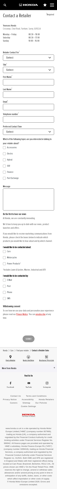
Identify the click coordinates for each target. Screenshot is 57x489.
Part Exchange (11, 178)
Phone (7, 292)
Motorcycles (10, 257)
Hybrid (7, 159)
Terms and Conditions (36, 396)
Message (6, 186)
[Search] (4, 5)
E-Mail (7, 279)
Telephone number (11, 114)
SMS (6, 298)
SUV (6, 165)
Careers (13, 403)
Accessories (10, 147)
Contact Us (15, 396)
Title (5, 64)
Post (7, 286)
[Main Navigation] (52, 5)
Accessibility (28, 400)
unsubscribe (41, 314)
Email (5, 101)
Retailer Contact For (11, 52)
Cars (7, 251)
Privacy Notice (22, 314)
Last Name (7, 89)
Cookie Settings (28, 406)
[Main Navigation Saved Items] (45, 5)
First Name (7, 77)
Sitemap (26, 403)
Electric (8, 153)
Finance (8, 172)
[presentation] (25, 327)
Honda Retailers (46, 400)
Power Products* (12, 263)
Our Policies (41, 403)
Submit (29, 338)
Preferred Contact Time (12, 126)
